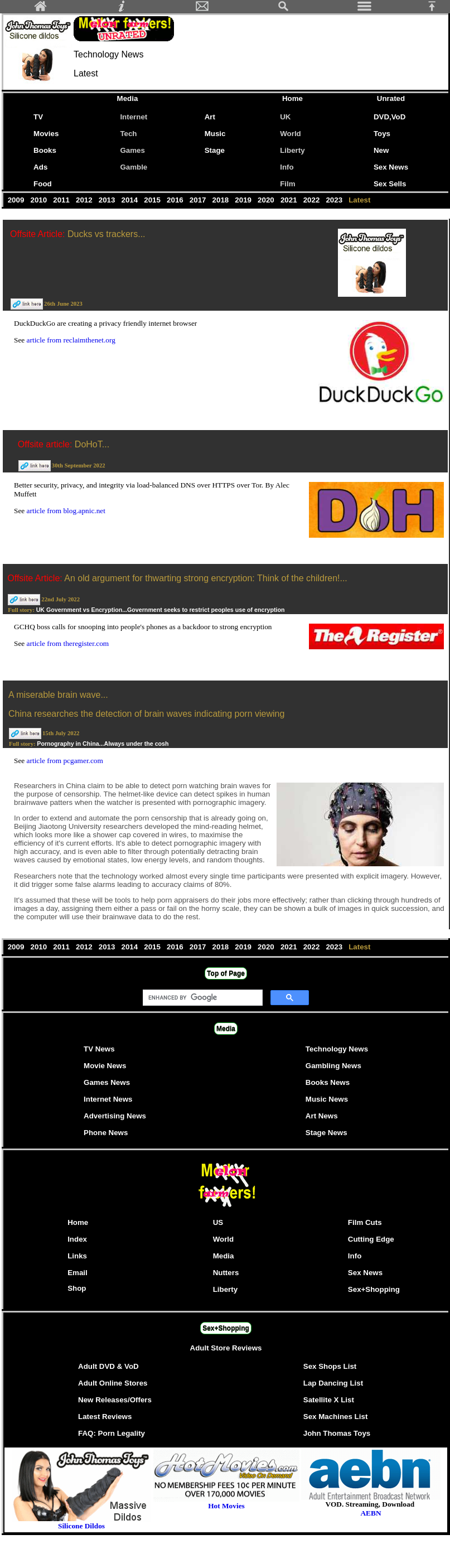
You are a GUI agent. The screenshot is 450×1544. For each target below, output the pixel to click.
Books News (328, 1082)
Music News (327, 1099)
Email (77, 1272)
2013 (107, 200)
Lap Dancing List (333, 1383)
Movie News (105, 1066)
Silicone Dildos (81, 1526)
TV (40, 117)
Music (215, 133)
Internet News (108, 1099)
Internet (133, 117)
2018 (221, 200)
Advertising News (115, 1116)
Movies (46, 133)
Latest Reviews (105, 1416)
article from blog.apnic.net (66, 510)
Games (132, 150)
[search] (201, 998)
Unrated (391, 98)
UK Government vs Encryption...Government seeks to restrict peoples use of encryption (160, 609)
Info (286, 167)
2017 (198, 200)
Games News (107, 1082)
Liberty (292, 150)
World (290, 133)
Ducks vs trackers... (106, 234)
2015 (153, 200)
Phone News (106, 1132)
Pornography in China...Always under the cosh (102, 743)
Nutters (226, 1272)
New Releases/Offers (115, 1400)
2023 (335, 200)
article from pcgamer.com (65, 760)
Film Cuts (365, 1222)
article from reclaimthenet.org (71, 340)
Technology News (337, 1049)
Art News (322, 1116)
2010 (39, 200)
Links (77, 1256)
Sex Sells (390, 184)
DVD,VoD (390, 117)
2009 (17, 200)
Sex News (391, 167)
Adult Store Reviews (226, 1348)
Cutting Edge (371, 1239)
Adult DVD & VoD (108, 1366)
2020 (266, 200)
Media (127, 98)
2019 (244, 200)
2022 (312, 200)
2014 (130, 200)
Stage (215, 150)
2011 (62, 200)
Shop (76, 1288)
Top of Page (226, 973)
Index (77, 1239)
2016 (175, 200)
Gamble (133, 167)
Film (287, 184)
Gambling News (333, 1066)
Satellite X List (328, 1400)
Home (292, 98)
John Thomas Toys (336, 1433)
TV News (99, 1049)
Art (210, 117)
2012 (85, 200)
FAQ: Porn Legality (111, 1433)
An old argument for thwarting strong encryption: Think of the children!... (205, 578)
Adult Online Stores (112, 1383)
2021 (289, 200)
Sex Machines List (335, 1416)
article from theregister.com (68, 643)
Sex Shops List (330, 1366)
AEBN (370, 1513)
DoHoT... (92, 444)
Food (42, 184)
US (218, 1222)
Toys (382, 133)
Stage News (326, 1132)
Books (44, 150)
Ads (40, 167)
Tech (128, 133)
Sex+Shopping (374, 1289)
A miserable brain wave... (58, 694)
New (381, 150)
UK (285, 117)
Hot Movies (226, 1502)
